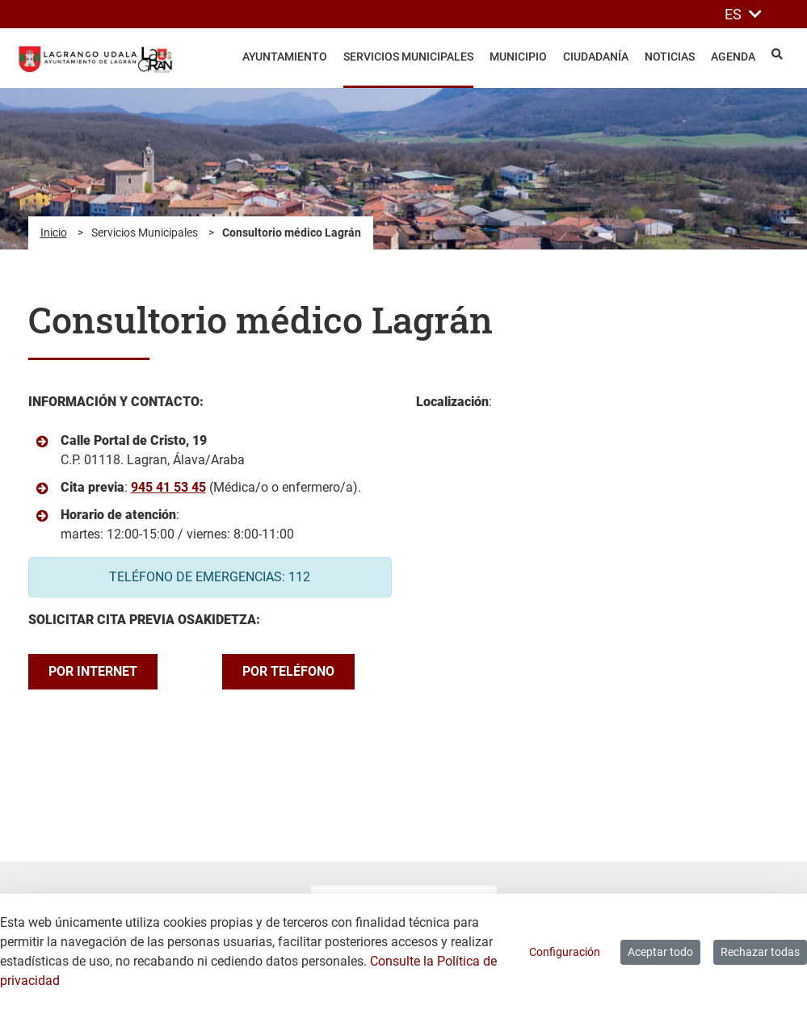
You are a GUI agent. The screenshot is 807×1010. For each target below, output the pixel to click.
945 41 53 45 (168, 487)
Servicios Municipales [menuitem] (408, 56)
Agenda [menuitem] (733, 56)
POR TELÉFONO (288, 671)
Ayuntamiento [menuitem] (284, 56)
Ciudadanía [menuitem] (595, 56)
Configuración (564, 951)
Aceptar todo (660, 951)
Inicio (53, 232)
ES (743, 14)
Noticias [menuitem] (670, 56)
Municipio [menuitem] (518, 56)
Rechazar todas (760, 951)
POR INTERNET (92, 671)
